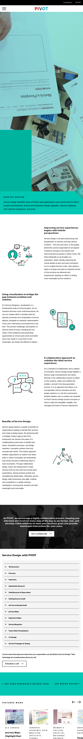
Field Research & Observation (19, 592)
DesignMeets (67, 2)
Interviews (12, 580)
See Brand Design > (68, 684)
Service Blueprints (15, 624)
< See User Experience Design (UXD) (26, 684)
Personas (12, 573)
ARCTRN (78, 2)
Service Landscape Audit (17, 605)
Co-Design (12, 637)
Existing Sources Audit (16, 599)
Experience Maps (14, 618)
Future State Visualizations (18, 631)
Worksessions (13, 567)
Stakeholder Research (16, 586)
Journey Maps (13, 612)
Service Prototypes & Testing (19, 644)
